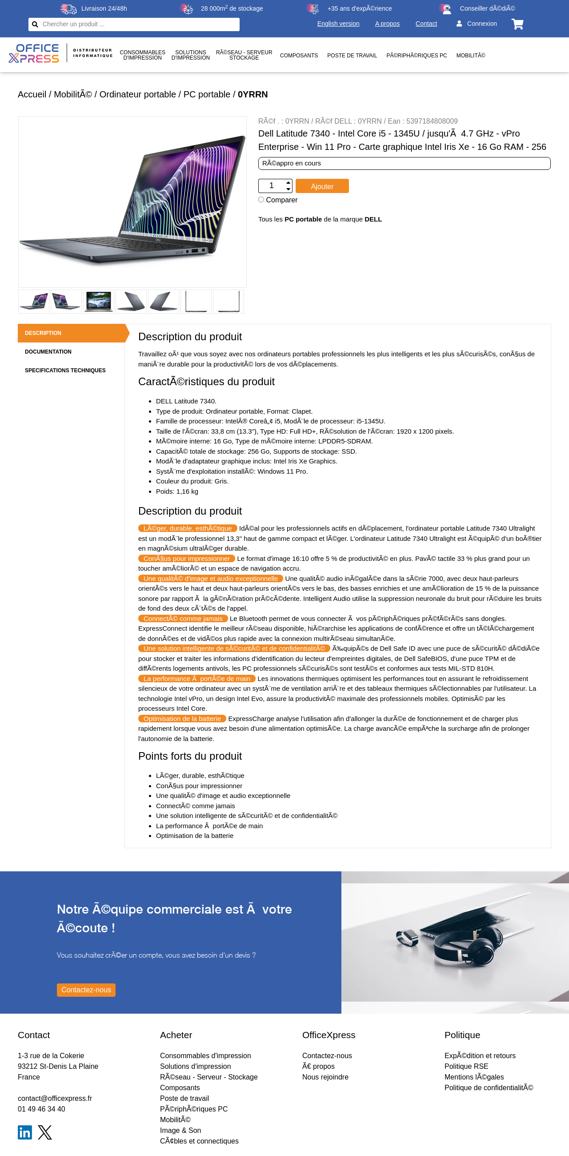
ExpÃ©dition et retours (480, 1055)
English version (338, 23)
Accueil (32, 94)
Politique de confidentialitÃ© (489, 1088)
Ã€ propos (318, 1066)
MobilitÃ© (471, 55)
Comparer (278, 200)
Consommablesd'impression (142, 55)
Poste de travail (352, 55)
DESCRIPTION (43, 333)
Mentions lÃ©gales (474, 1077)
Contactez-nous (327, 1055)
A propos (387, 23)
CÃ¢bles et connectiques (199, 1141)
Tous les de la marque (320, 219)
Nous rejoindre (325, 1077)
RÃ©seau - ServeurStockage (244, 55)
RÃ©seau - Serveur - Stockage (209, 1077)
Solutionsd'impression (191, 55)
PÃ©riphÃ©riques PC (416, 55)
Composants (299, 55)
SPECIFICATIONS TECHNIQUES (65, 370)
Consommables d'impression (205, 1055)
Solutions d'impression (195, 1066)
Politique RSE (467, 1066)
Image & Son (180, 1130)
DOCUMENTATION (48, 352)
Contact (426, 23)
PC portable (207, 94)
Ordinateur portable (138, 94)
